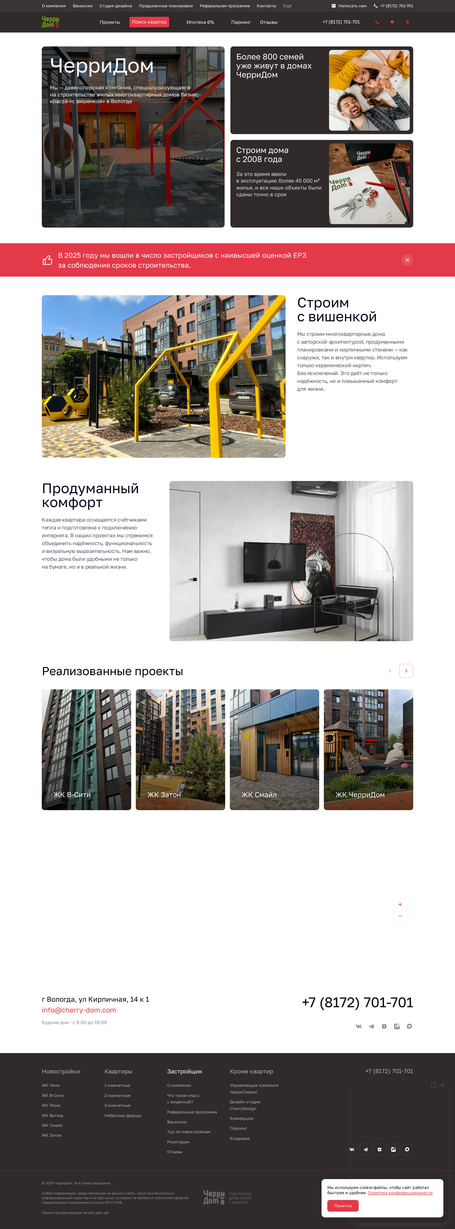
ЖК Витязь (52, 1115)
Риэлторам (178, 1141)
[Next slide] (406, 671)
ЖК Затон (52, 1135)
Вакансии (177, 1121)
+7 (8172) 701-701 (341, 22)
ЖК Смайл (52, 1125)
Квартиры (118, 1071)
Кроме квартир (251, 1071)
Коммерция (241, 1118)
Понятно (343, 1205)
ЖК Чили (51, 1085)
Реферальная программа (192, 1111)
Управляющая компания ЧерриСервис (254, 1088)
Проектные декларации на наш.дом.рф (75, 1212)
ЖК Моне (51, 1105)
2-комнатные (117, 1095)
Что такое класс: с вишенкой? (184, 1098)
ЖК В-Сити (53, 1095)
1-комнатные (117, 1085)
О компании (179, 1085)
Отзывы (174, 1151)
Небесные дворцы (122, 1115)
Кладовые (240, 1138)
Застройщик (185, 1071)
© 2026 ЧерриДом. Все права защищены (76, 1183)
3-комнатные (117, 1105)
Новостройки (61, 1071)
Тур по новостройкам (188, 1131)
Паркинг (238, 1128)
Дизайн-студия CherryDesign (245, 1105)
